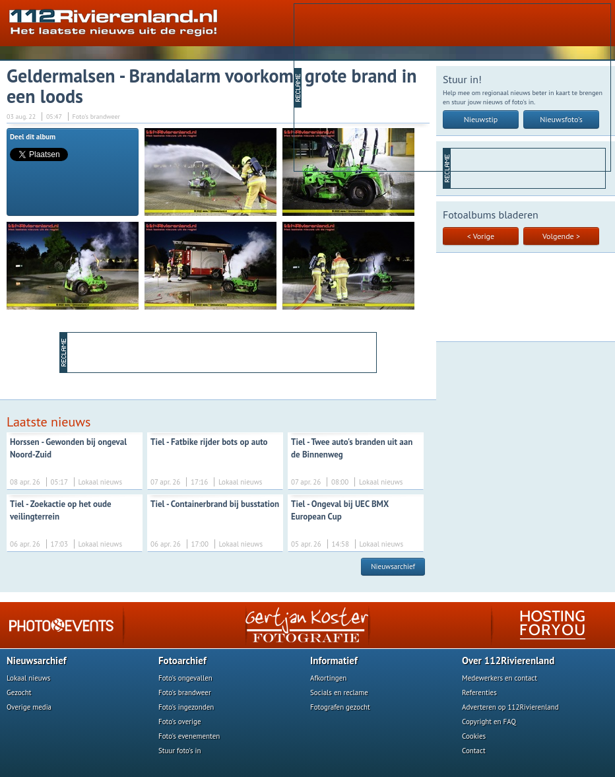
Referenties (479, 692)
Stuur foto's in (179, 750)
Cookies (474, 736)
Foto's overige (179, 721)
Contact (474, 750)
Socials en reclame (339, 692)
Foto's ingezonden (186, 707)
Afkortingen (328, 678)
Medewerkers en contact (499, 678)
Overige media (29, 707)
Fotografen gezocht (340, 707)
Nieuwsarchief (393, 566)
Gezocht (19, 692)
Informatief (334, 660)
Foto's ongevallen (185, 678)
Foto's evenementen (189, 736)
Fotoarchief (182, 660)
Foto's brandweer (184, 692)
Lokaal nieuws (28, 678)
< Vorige (480, 236)
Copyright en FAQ (489, 721)
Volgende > (561, 236)
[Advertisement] (404, 86)
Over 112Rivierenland (508, 660)
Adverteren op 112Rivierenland (510, 707)
